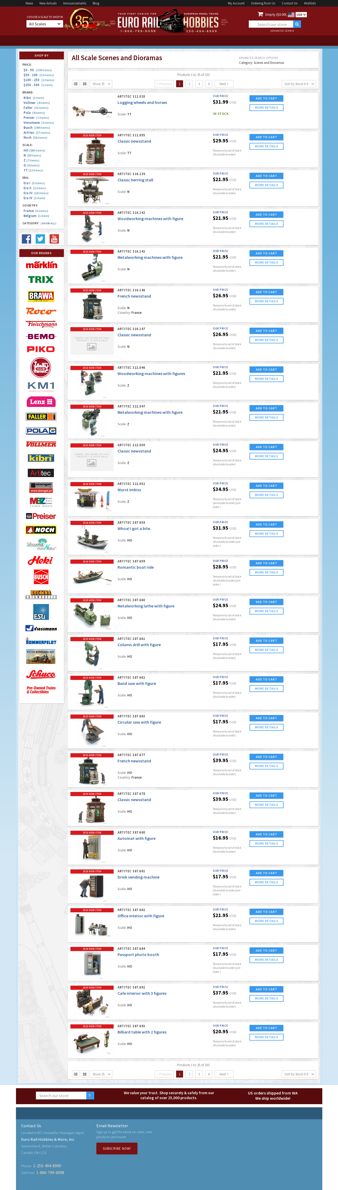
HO (34, 150)
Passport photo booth (138, 954)
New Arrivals (48, 3)
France (36, 211)
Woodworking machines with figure (150, 218)
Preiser (36, 117)
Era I (34, 183)
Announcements (74, 3)
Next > (224, 84)
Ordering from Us (263, 3)
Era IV (34, 198)
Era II (35, 188)
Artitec (37, 132)
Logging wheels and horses (142, 102)
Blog (96, 3)
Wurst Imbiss (129, 489)
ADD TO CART (266, 98)
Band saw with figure (137, 683)
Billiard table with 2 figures (142, 1032)
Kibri (34, 98)
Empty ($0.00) (275, 14)
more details (266, 107)
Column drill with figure (139, 644)
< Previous (164, 84)
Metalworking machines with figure (150, 257)
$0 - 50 (38, 70)
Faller (36, 107)
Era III (36, 193)
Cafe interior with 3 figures (142, 993)
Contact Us (289, 3)
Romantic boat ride (136, 567)
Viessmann (39, 122)
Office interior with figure (141, 915)
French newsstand (134, 296)
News (29, 3)
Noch (35, 137)
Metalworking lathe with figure (146, 605)
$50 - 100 (39, 75)
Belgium (36, 216)
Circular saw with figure (139, 722)
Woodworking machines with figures (151, 373)
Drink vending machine (138, 877)
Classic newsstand (134, 141)
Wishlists (310, 3)
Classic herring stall (135, 179)
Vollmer (37, 102)
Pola (34, 112)
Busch (37, 127)
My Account (236, 3)
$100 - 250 (39, 80)
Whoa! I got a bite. (134, 528)
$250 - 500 (38, 85)
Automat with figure (137, 838)
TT (33, 170)
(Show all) (48, 223)
